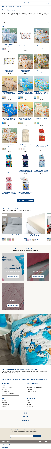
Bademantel (29, 385)
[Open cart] (48, 3)
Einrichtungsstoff (5, 404)
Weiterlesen (4, 17)
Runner (28, 402)
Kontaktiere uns (25, 420)
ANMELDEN (36, 435)
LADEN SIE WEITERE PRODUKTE (25, 200)
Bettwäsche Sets (5, 391)
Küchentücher (30, 406)
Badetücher (29, 389)
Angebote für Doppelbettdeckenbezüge (10, 395)
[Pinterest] (46, 441)
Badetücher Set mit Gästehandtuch (34, 387)
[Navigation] (3, 3)
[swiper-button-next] (14, 239)
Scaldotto (4, 400)
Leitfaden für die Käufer (7, 444)
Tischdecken (29, 400)
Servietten (29, 404)
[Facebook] (40, 441)
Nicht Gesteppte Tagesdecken (8, 387)
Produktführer (5, 447)
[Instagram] (43, 441)
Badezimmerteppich (31, 391)
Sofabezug (4, 406)
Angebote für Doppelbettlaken (8, 393)
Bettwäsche (4, 385)
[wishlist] (46, 3)
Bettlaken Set (5, 389)
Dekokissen (4, 402)
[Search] (5, 3)
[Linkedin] (48, 441)
